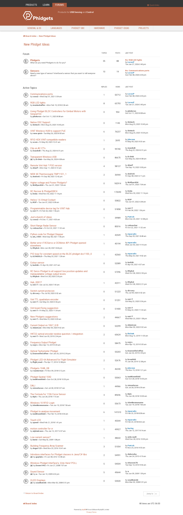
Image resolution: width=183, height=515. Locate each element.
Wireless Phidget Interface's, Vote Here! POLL (53, 463)
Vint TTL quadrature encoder (44, 299)
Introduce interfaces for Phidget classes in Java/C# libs (58, 454)
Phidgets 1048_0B (39, 368)
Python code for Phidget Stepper (46, 234)
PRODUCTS (31, 4)
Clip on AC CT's (37, 148)
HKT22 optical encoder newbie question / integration (56, 334)
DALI (32, 385)
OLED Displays (37, 480)
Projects (144, 28)
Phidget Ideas (121, 28)
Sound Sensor (37, 471)
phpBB (84, 509)
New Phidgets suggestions (44, 316)
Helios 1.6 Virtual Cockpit (42, 200)
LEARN (46, 4)
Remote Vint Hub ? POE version (46, 165)
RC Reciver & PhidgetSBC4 (43, 191)
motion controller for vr (41, 428)
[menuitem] (88, 512)
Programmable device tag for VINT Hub (50, 208)
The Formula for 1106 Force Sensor (48, 394)
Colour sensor (37, 262)
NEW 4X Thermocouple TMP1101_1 (48, 174)
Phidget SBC (77, 28)
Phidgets (35, 60)
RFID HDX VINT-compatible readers (48, 139)
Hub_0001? (36, 282)
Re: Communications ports (137, 71)
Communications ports (41, 94)
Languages (56, 28)
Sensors (34, 71)
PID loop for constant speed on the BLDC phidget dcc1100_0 (61, 254)
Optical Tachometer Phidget (44, 351)
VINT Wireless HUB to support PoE (47, 131)
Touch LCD (35, 420)
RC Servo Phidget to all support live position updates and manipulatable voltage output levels (58, 272)
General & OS (34, 28)
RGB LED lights (37, 102)
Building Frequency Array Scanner (46, 445)
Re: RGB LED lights (133, 60)
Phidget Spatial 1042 (40, 377)
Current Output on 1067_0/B (44, 325)
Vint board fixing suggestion (44, 308)
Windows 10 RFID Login (42, 402)
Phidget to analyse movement (45, 411)
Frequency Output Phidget (43, 342)
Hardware (99, 28)
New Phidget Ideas (36, 44)
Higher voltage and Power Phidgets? (48, 182)
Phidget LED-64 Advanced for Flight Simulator (53, 359)
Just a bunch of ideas (41, 217)
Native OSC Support (40, 122)
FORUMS (59, 4)
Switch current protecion (42, 291)
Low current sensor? (40, 437)
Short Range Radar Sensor (43, 225)
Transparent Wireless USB (43, 157)
